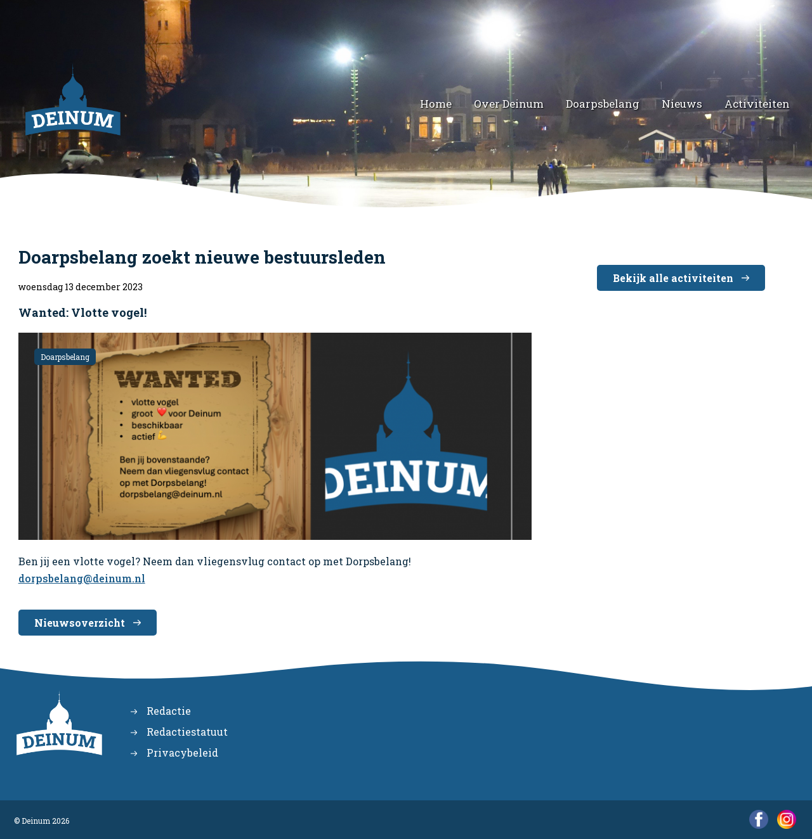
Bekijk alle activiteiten (673, 278)
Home (436, 103)
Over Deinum (509, 103)
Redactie (169, 710)
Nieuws (682, 103)
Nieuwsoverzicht (79, 622)
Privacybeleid (182, 752)
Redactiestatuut (187, 731)
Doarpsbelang (602, 103)
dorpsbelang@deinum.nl (81, 578)
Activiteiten (757, 103)
